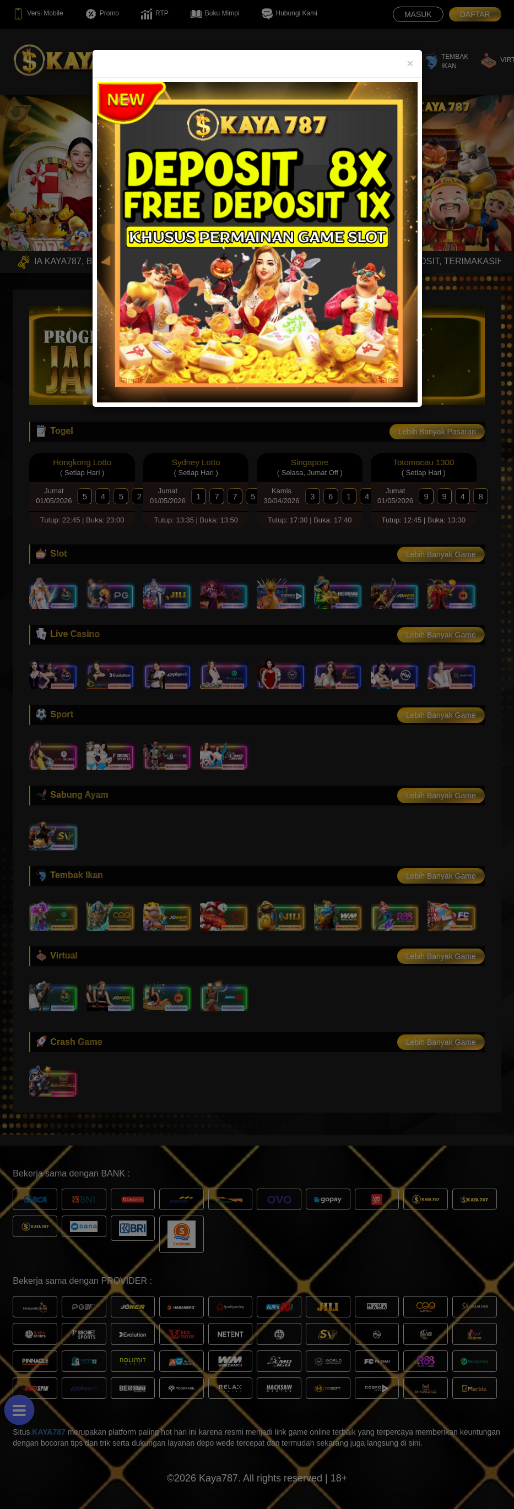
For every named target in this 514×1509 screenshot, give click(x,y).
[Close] (410, 63)
